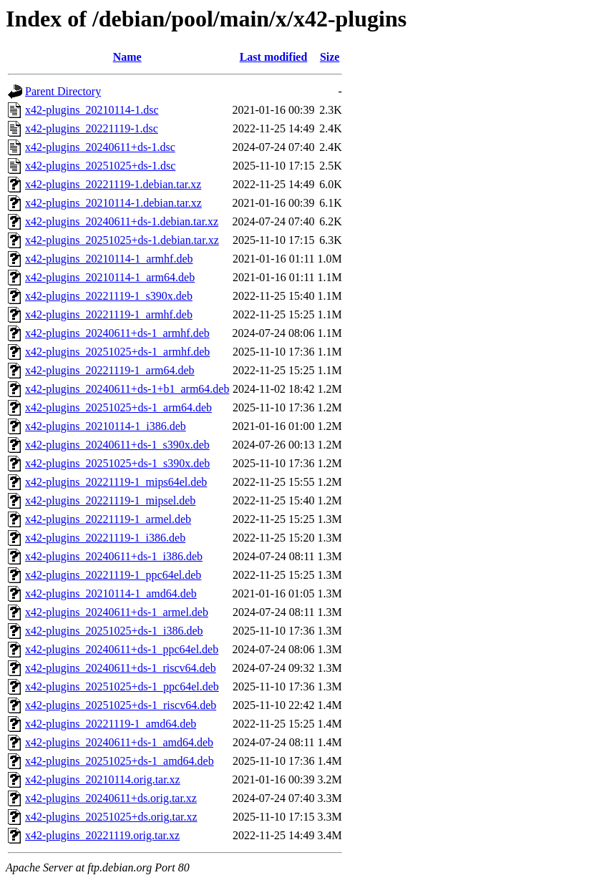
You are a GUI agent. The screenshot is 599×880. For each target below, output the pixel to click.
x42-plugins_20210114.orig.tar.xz (102, 779)
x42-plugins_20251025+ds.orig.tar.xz (111, 817)
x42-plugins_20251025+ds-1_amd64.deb (119, 761)
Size (330, 57)
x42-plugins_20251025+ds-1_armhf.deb (117, 352)
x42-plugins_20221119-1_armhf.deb (109, 314)
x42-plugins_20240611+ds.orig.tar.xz (111, 798)
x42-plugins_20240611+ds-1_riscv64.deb (120, 668)
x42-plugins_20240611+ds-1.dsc (100, 147)
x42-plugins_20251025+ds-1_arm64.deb (118, 407)
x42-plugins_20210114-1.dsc (92, 110)
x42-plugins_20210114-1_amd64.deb (111, 593)
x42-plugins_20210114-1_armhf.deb (109, 259)
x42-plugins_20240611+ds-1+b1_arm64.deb (127, 389)
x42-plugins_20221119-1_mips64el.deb (116, 482)
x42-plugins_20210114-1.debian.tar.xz (113, 203)
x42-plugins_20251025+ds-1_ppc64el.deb (122, 686)
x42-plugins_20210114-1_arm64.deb (110, 277)
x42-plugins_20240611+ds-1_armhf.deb (117, 333)
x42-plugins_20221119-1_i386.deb (105, 538)
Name (127, 57)
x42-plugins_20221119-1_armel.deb (108, 519)
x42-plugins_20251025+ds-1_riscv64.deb (120, 705)
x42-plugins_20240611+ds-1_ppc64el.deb (121, 649)
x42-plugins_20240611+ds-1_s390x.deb (117, 445)
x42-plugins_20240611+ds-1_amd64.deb (119, 742)
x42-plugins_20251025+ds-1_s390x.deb (117, 463)
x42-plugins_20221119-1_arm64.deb (110, 370)
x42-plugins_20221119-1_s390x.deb (109, 296)
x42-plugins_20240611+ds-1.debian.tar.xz (121, 221)
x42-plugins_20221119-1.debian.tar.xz (113, 184)
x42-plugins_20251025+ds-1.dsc (100, 166)
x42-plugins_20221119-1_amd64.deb (110, 724)
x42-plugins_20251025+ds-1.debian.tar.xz (122, 240)
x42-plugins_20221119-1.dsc (91, 128)
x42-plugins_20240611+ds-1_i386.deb (114, 556)
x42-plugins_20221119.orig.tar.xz (102, 835)
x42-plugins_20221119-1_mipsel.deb (110, 500)
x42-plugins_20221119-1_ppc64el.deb (113, 575)
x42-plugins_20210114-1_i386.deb (105, 426)
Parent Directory (63, 91)
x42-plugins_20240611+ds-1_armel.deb (116, 612)
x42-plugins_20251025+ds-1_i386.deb (114, 631)
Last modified (274, 57)
